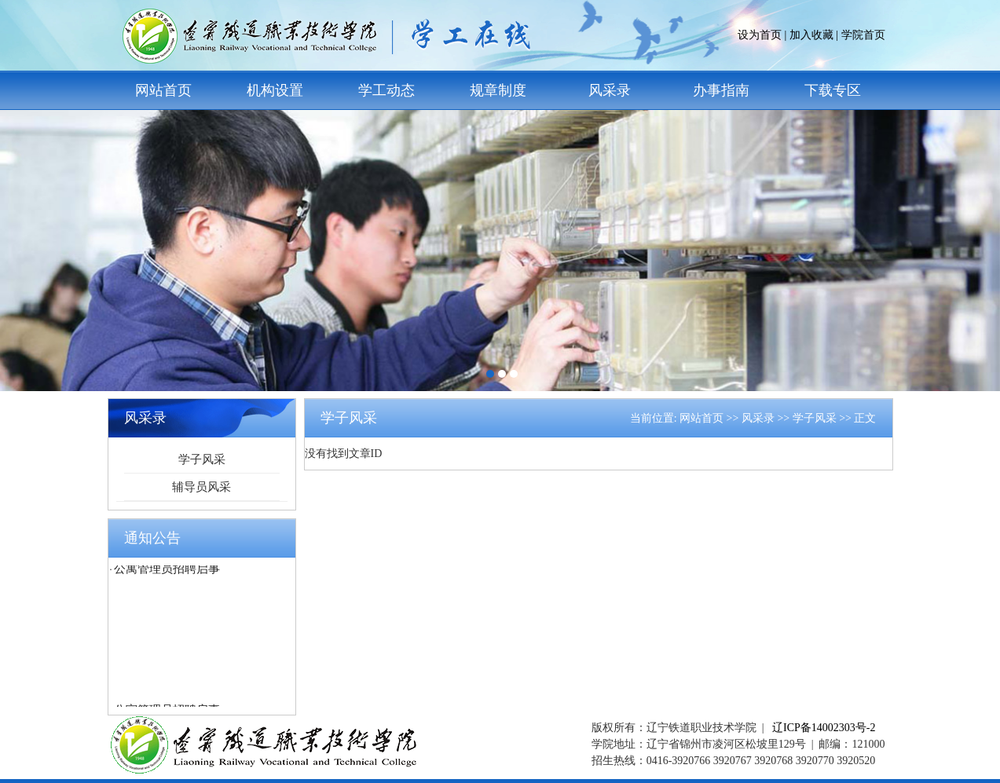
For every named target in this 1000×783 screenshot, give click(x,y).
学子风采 (201, 459)
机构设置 (275, 90)
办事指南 (721, 90)
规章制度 (498, 90)
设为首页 (760, 35)
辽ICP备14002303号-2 (823, 728)
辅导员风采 (201, 487)
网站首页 (163, 90)
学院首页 (863, 35)
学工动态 (386, 90)
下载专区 (832, 90)
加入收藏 (811, 35)
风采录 (609, 90)
